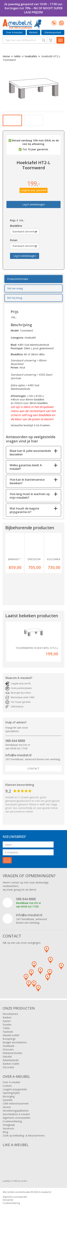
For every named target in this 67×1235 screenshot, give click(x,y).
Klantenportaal (53, 32)
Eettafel (7, 1061)
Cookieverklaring (12, 1126)
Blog (5, 1136)
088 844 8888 (15, 745)
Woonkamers (10, 1018)
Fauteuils (8, 1036)
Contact (33, 773)
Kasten (7, 1025)
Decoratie (8, 1072)
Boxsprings (9, 1043)
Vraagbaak (9, 1129)
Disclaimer (8, 1204)
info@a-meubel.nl (18, 760)
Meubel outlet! (11, 1040)
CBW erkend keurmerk (16, 1108)
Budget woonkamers (15, 1047)
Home (6, 56)
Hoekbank (8, 1050)
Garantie (8, 1104)
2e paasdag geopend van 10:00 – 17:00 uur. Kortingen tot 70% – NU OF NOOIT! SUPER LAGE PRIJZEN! (33, 8)
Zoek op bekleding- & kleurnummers (24, 1140)
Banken (7, 1022)
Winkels (33, 32)
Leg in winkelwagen (33, 209)
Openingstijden (11, 1097)
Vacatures (8, 1133)
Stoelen (7, 1029)
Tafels (6, 1032)
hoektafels (29, 56)
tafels (16, 56)
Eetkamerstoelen (12, 1057)
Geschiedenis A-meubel (16, 1118)
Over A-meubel (14, 32)
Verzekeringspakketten (16, 1115)
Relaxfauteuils (11, 1064)
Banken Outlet (11, 1068)
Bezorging (8, 1101)
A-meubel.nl (45, 1196)
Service (7, 1111)
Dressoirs (8, 1054)
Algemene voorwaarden (16, 1122)
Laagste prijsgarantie (15, 1094)
